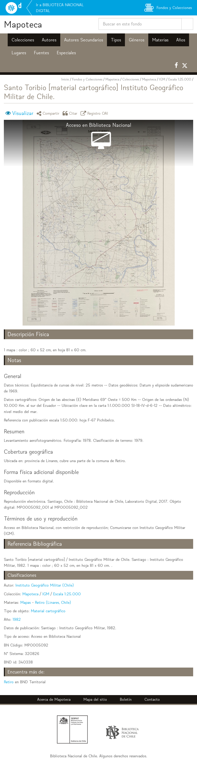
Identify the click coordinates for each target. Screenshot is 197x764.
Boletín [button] (126, 699)
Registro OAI (95, 113)
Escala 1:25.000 (179, 79)
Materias (160, 40)
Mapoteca (23, 24)
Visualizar (22, 113)
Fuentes (41, 53)
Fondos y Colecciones (87, 79)
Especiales (66, 53)
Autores (49, 40)
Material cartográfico (48, 610)
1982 (17, 619)
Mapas (25, 602)
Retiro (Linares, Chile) (53, 602)
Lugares (19, 53)
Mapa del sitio (95, 699)
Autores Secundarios (83, 40)
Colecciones (23, 40)
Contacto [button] (152, 699)
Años (180, 40)
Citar (71, 113)
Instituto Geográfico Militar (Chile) (44, 585)
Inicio (65, 79)
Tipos (116, 40)
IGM (162, 79)
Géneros (136, 40)
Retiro (9, 681)
